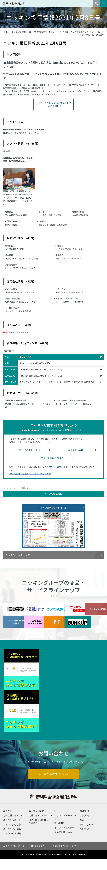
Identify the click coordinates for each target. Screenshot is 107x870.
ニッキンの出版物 (12, 844)
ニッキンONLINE (37, 822)
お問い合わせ (86, 836)
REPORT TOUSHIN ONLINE (38, 833)
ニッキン (7, 822)
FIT (56, 822)
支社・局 (59, 438)
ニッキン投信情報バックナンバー (43, 32)
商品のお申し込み (63, 843)
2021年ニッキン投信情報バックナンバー (78, 32)
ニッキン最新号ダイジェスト (52, 507)
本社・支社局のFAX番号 (52, 457)
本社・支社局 (55, 466)
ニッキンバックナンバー (19, 555)
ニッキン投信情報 (19, 32)
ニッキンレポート (12, 831)
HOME (7, 32)
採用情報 (84, 840)
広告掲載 (84, 826)
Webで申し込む (75, 449)
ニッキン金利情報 (12, 840)
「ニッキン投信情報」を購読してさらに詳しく (54, 104)
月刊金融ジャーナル (13, 826)
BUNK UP (59, 834)
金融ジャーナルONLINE (40, 826)
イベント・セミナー (64, 839)
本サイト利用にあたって (14, 857)
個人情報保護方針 (38, 857)
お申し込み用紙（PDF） (29, 449)
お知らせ (84, 831)
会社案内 (84, 822)
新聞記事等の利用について (64, 857)
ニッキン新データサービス (65, 828)
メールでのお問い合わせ (54, 785)
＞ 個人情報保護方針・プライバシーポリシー (30, 473)
